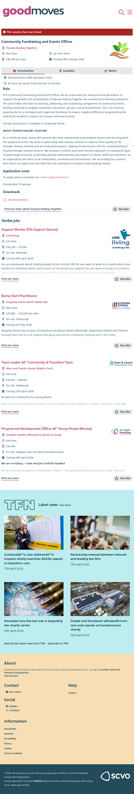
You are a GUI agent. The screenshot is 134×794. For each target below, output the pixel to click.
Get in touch (15, 692)
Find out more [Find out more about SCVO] (11, 676)
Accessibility (10, 738)
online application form (54, 177)
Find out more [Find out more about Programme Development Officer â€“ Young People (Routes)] (10, 478)
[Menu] (130, 12)
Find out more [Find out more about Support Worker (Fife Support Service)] (10, 278)
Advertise (8, 733)
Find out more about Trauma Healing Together (32, 209)
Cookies (8, 748)
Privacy (8, 743)
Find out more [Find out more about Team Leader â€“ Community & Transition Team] (10, 411)
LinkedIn (13, 706)
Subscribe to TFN (58, 643)
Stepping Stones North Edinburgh (26, 302)
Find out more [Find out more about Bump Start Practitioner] (10, 345)
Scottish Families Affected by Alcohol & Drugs (33, 434)
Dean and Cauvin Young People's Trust (29, 368)
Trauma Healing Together (21, 48)
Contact (72, 693)
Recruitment (10, 728)
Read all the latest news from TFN (24, 643)
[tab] (23, 71)
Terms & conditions (13, 753)
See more (65, 504)
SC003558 (37, 781)
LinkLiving (12, 235)
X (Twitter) (14, 710)
